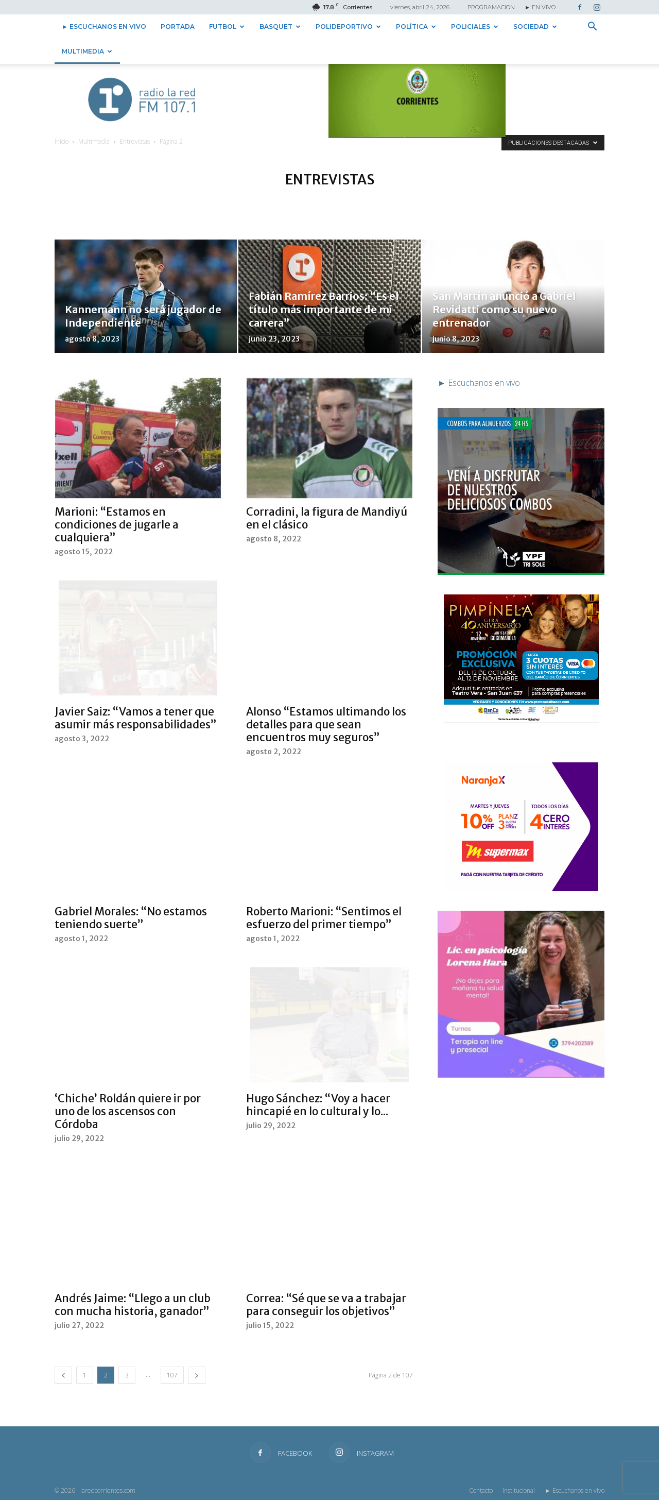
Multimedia (87, 51)
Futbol (227, 26)
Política (416, 26)
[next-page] (196, 1375)
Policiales (474, 26)
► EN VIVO (540, 7)
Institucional (518, 1490)
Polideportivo (348, 26)
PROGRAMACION (491, 7)
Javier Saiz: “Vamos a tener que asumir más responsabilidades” (136, 718)
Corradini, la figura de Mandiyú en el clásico (326, 518)
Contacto (481, 1490)
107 (172, 1375)
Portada (178, 26)
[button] (592, 27)
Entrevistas (134, 141)
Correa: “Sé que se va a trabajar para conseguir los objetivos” (326, 1304)
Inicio (61, 141)
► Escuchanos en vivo (104, 26)
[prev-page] (63, 1375)
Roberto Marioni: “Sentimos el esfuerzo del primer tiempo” (324, 918)
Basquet (280, 26)
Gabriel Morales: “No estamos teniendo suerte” (131, 918)
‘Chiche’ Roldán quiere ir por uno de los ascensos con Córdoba (128, 1111)
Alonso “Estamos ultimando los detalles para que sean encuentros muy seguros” (326, 724)
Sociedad (535, 26)
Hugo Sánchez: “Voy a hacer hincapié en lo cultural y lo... (318, 1105)
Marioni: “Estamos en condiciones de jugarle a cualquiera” (117, 524)
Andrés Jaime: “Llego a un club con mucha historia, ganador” (133, 1304)
